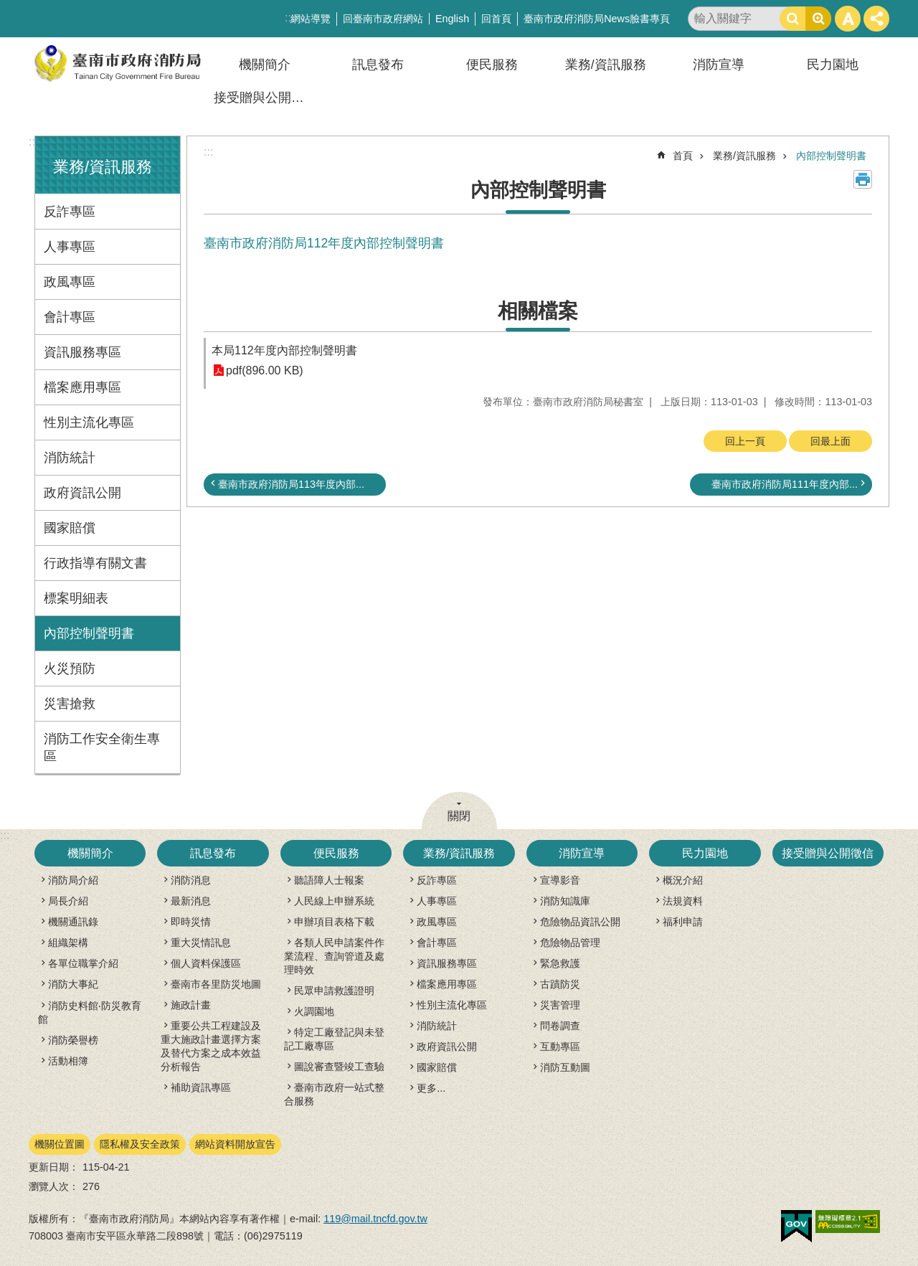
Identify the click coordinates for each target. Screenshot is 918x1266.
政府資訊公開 (82, 493)
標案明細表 (76, 598)
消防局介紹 (73, 880)
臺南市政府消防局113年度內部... (291, 484)
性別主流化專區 (89, 422)
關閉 (459, 816)
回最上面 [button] (830, 441)
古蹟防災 (560, 984)
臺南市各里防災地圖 (216, 984)
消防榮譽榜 (73, 1040)
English (452, 18)
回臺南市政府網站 (383, 18)
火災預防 (69, 668)
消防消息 (191, 880)
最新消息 (191, 901)
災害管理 (560, 1005)
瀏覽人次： (54, 1186)
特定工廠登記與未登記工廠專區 (334, 1039)
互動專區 (560, 1046)
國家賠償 (69, 528)
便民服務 (492, 64)
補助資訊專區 (201, 1087)
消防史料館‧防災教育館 (89, 1012)
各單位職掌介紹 (83, 963)
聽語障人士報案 (329, 880)
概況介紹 (683, 880)
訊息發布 (378, 64)
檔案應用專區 (82, 387)
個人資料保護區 (206, 963)
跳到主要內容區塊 (7, 7)
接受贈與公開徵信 (265, 97)
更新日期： (54, 1167)
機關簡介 (264, 64)
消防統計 (69, 457)
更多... (431, 1088)
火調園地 (314, 1011)
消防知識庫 (565, 901)
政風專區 (69, 282)
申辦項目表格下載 (334, 921)
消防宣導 (718, 64)
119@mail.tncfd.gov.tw (375, 1218)
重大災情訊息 (201, 942)
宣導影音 (560, 880)
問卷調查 (560, 1025)
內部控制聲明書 (89, 633)
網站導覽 (310, 18)
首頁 (683, 155)
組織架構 (68, 942)
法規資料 (683, 901)
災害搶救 (69, 703)
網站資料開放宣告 (235, 1144)
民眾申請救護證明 (334, 990)
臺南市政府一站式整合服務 (334, 1094)
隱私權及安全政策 (140, 1144)
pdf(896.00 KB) (264, 370)
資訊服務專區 (82, 352)
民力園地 (832, 64)
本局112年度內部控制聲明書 (284, 350)
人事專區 (69, 247)
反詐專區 (69, 211)
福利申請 (683, 921)
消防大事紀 (73, 984)
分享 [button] (876, 19)
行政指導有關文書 (95, 563)
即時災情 (191, 921)
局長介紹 (68, 901)
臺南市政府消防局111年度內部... (784, 484)
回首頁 (496, 18)
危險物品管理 (570, 942)
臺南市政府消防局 (118, 63)
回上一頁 (745, 441)
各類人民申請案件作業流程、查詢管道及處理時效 (334, 956)
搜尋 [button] (792, 18)
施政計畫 (191, 1005)
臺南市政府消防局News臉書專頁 (597, 18)
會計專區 (69, 317)
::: (33, 142)
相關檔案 (538, 311)
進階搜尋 (818, 18)
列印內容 (862, 179)
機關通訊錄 (73, 921)
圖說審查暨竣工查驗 (339, 1066)
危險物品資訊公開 (580, 921)
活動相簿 (68, 1061)
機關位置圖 (59, 1144)
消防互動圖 (565, 1067)
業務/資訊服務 (605, 64)
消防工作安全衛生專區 (102, 747)
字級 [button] (848, 19)
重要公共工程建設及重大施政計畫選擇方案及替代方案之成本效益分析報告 (211, 1046)
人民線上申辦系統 (334, 901)
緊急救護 (560, 963)
